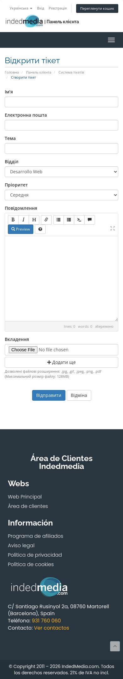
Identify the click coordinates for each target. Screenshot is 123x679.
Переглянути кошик (97, 8)
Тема (10, 138)
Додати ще (61, 362)
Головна (12, 72)
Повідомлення (21, 208)
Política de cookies (31, 564)
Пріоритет (16, 185)
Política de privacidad (35, 555)
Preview (20, 229)
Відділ (12, 161)
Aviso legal (21, 545)
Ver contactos (51, 628)
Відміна (79, 395)
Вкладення (17, 339)
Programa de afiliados (35, 536)
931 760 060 (46, 620)
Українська (21, 8)
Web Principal (25, 496)
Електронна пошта (26, 115)
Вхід (40, 8)
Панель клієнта (38, 72)
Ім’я (9, 92)
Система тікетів (71, 72)
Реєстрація (58, 8)
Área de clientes (28, 506)
